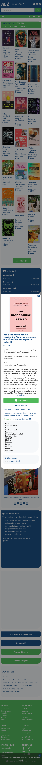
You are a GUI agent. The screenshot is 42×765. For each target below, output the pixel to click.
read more (21, 395)
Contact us (7, 419)
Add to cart (21, 400)
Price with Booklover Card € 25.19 (16, 409)
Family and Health (15, 461)
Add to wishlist (21, 406)
